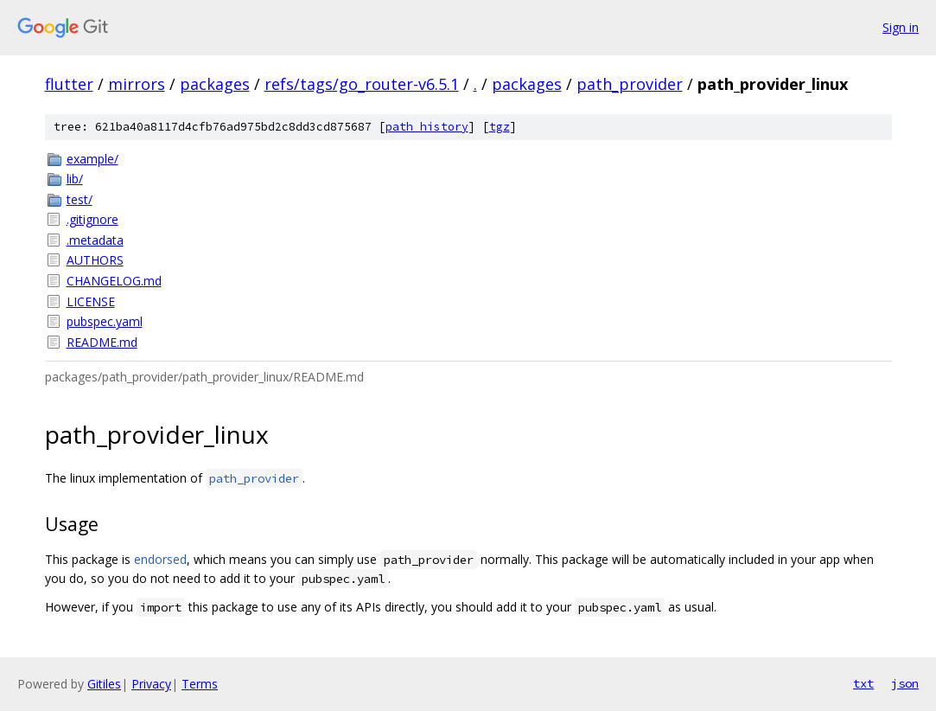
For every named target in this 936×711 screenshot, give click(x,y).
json (905, 683)
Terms (199, 684)
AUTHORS (95, 260)
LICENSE (91, 301)
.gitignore (92, 219)
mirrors (136, 84)
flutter (69, 84)
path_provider (629, 84)
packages (215, 84)
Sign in (900, 27)
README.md (102, 342)
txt (863, 683)
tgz (499, 126)
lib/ (75, 178)
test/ (79, 199)
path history (426, 126)
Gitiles (104, 684)
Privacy (151, 684)
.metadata (95, 240)
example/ (92, 159)
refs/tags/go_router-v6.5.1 (361, 84)
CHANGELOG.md (114, 280)
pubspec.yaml (105, 321)
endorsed (160, 559)
